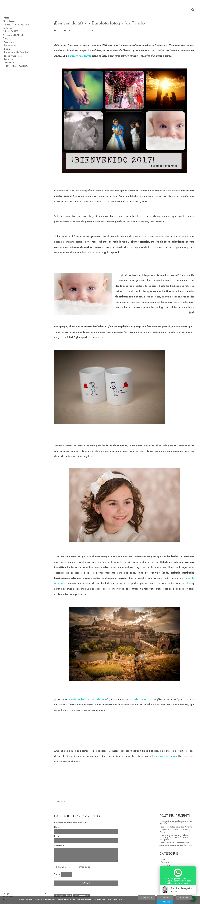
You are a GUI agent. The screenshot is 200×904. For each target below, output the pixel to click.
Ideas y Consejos (13, 56)
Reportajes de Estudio (16, 52)
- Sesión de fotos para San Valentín (175, 827)
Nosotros (8, 21)
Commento (59, 846)
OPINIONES (10, 31)
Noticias (8, 59)
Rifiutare (183, 897)
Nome (57, 827)
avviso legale (84, 867)
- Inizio (162, 859)
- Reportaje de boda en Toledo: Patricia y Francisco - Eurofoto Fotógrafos (174, 837)
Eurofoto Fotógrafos (80, 190)
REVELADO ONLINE (16, 25)
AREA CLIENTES (13, 35)
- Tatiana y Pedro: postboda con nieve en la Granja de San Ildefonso (175, 844)
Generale (9, 42)
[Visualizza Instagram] (7, 893)
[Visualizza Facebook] (4, 893)
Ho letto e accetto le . (74, 867)
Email (56, 836)
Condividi (59, 801)
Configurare (165, 897)
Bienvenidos (10, 45)
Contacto (8, 62)
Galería (7, 28)
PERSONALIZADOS (15, 66)
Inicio (6, 18)
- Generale (164, 862)
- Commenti (85, 31)
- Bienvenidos (165, 865)
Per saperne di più (146, 897)
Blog (5, 38)
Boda (7, 49)
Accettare (165, 902)
